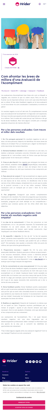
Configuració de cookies (24, 397)
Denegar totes (24, 402)
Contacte (5, 375)
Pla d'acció (5, 91)
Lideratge (23, 91)
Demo (27, 378)
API (26, 375)
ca (44, 4)
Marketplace (6, 381)
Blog (3, 378)
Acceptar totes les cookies (24, 407)
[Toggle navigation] (3, 4)
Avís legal (28, 381)
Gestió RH (14, 91)
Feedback (40, 91)
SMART (25, 165)
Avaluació (31, 91)
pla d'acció (39, 259)
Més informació (41, 392)
